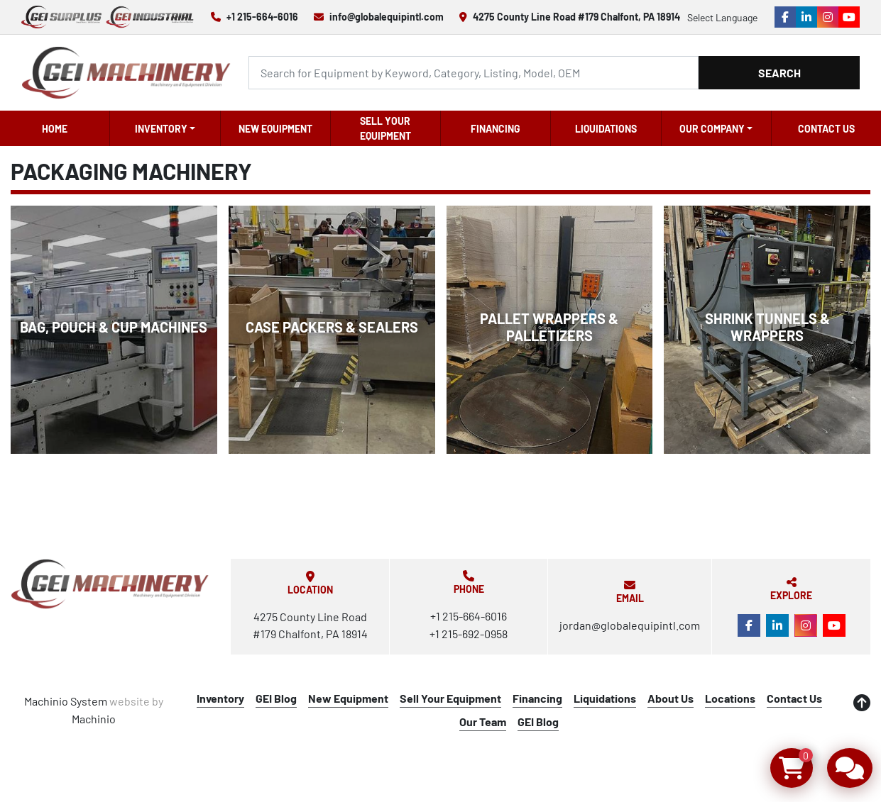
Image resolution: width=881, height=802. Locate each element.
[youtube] (849, 17)
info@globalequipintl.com (386, 17)
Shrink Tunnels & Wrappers (767, 327)
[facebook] (785, 17)
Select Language (722, 17)
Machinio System (65, 701)
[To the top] (861, 702)
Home (54, 129)
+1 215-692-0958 (468, 633)
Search (779, 72)
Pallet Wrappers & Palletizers (549, 327)
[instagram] (827, 17)
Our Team (482, 721)
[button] (164, 128)
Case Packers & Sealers (332, 326)
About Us (670, 698)
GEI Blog (276, 698)
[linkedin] (806, 17)
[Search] (473, 72)
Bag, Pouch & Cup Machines (113, 326)
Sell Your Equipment (385, 128)
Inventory (161, 129)
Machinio (94, 718)
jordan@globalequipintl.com (629, 625)
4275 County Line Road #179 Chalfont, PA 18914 (576, 17)
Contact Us (826, 129)
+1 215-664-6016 (262, 17)
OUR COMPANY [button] (712, 129)
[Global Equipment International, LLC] (110, 584)
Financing (495, 129)
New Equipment (275, 129)
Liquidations (606, 129)
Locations (730, 698)
